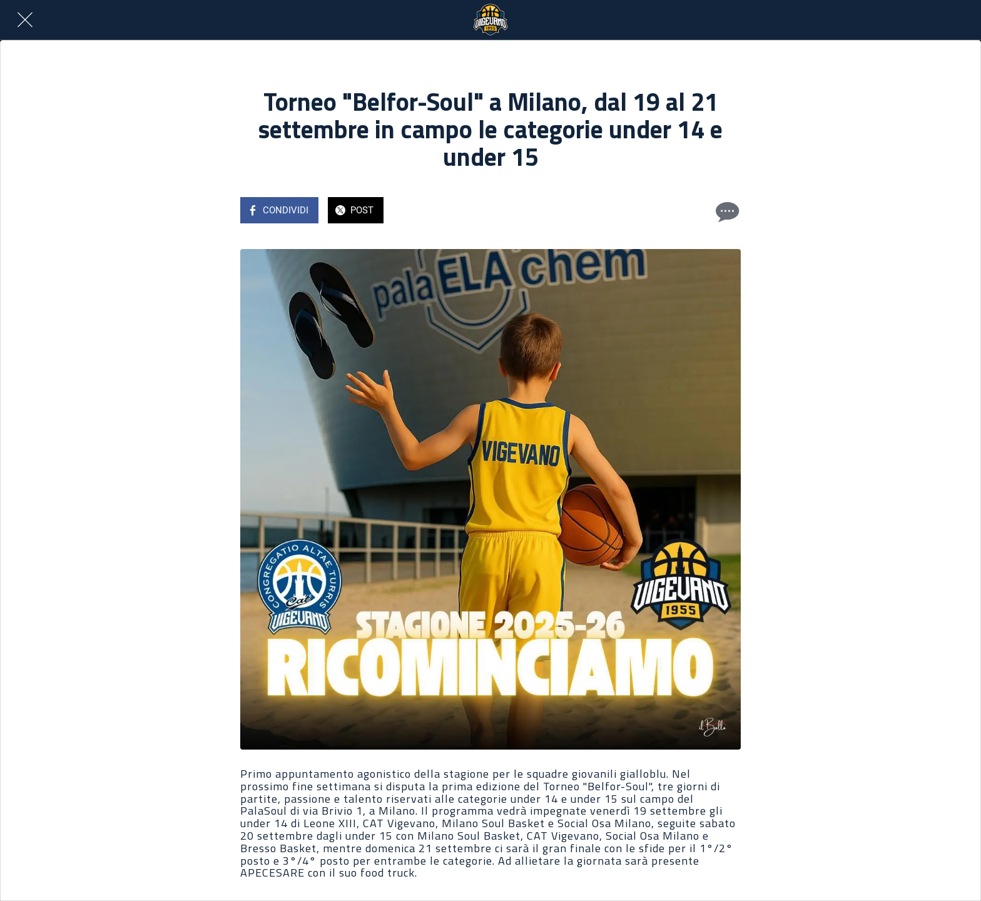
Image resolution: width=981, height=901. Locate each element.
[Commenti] (726, 211)
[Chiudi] (25, 20)
